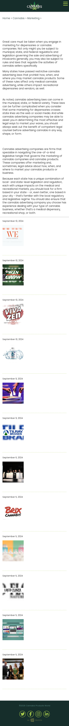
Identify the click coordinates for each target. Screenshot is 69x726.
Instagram (38, 714)
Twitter (22, 714)
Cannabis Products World (34, 5)
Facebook (30, 714)
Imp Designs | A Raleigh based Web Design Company (34, 720)
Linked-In (46, 714)
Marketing (33, 18)
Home (6, 18)
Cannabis (19, 18)
